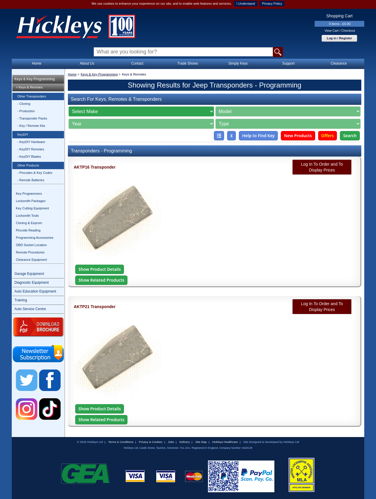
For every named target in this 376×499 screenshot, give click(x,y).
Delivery (184, 441)
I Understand (245, 3)
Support (288, 63)
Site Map (201, 441)
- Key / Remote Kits (31, 125)
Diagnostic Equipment (31, 282)
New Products (298, 135)
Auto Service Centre (30, 309)
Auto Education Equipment (35, 291)
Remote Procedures (30, 252)
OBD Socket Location (31, 245)
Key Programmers (29, 193)
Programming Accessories (34, 237)
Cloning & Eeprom (29, 223)
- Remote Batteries (30, 180)
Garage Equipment (29, 274)
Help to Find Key (258, 135)
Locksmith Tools (27, 215)
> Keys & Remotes (29, 87)
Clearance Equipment (31, 259)
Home (36, 63)
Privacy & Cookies (150, 441)
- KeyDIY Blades (29, 156)
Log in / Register (339, 38)
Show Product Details (99, 269)
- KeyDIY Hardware (31, 142)
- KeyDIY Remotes (30, 149)
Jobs (171, 441)
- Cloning (23, 103)
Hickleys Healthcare (225, 441)
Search (350, 135)
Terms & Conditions (120, 441)
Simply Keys (238, 63)
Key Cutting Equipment (32, 208)
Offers (327, 135)
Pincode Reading (28, 230)
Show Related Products (101, 280)
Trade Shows (187, 63)
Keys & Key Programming (34, 79)
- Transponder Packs (32, 118)
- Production (26, 111)
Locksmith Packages (31, 201)
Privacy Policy (272, 3)
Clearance (339, 63)
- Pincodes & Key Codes (34, 172)
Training (20, 300)
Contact (137, 63)
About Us (87, 63)
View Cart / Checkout (340, 30)
